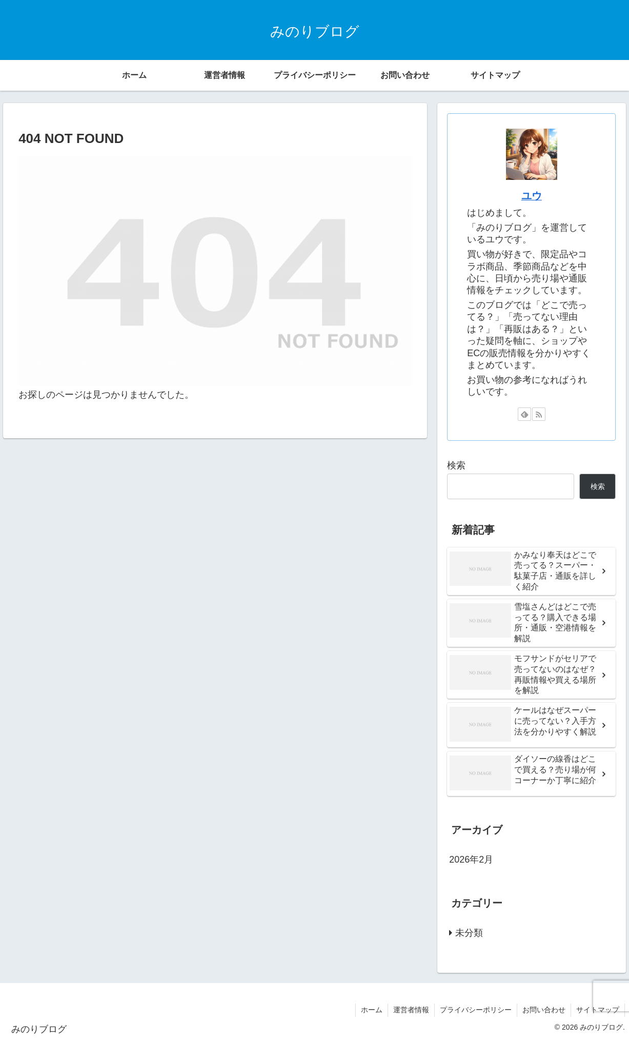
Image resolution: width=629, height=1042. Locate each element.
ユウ (531, 195)
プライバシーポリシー (476, 1010)
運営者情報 (411, 1010)
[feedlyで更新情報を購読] (524, 414)
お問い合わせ (543, 1010)
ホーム (371, 1010)
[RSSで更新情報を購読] (538, 414)
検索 (456, 465)
